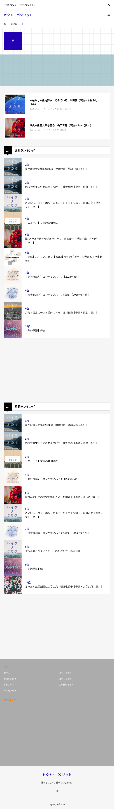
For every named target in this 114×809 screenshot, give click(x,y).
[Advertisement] (57, 370)
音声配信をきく (66, 684)
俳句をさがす (65, 672)
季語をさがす (10, 678)
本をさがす (9, 684)
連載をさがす (65, 678)
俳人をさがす (10, 690)
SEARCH (109, 4)
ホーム (7, 672)
